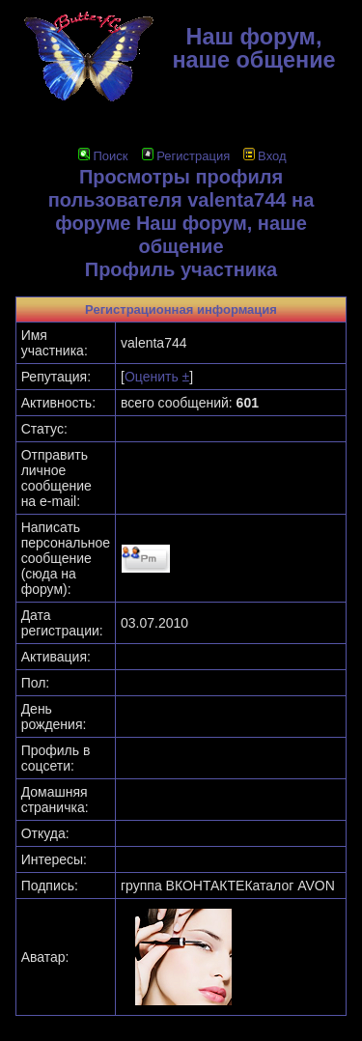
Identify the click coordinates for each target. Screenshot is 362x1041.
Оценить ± (157, 376)
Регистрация (186, 156)
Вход (264, 156)
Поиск (102, 156)
